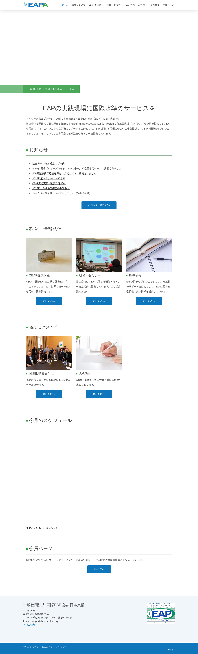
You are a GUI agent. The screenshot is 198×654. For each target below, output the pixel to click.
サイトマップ (61, 647)
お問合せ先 (29, 624)
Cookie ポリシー (48, 647)
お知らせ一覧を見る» (99, 205)
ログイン (171, 650)
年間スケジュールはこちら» (41, 527)
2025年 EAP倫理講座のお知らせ (51, 188)
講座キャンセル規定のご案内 (48, 163)
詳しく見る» (49, 300)
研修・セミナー (115, 4)
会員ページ (168, 4)
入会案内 (142, 4)
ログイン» (99, 569)
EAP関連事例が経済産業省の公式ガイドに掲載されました (64, 173)
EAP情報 (130, 4)
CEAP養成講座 (96, 4)
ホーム (65, 4)
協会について (79, 4)
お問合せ (155, 4)
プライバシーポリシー (31, 647)
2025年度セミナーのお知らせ (48, 178)
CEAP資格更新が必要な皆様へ (49, 183)
